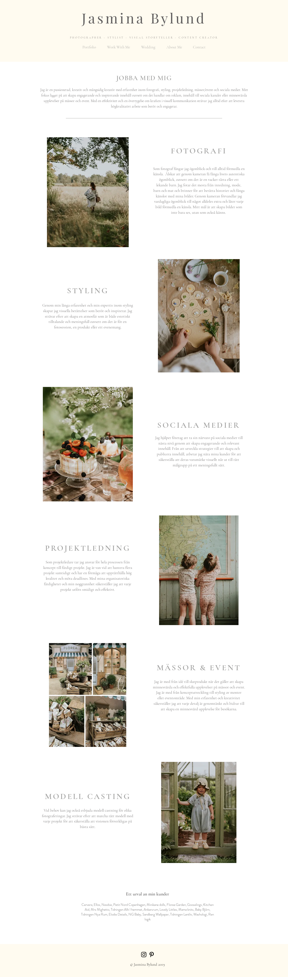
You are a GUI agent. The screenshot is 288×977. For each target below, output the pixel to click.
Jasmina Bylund (144, 18)
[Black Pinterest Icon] (151, 954)
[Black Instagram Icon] (143, 954)
